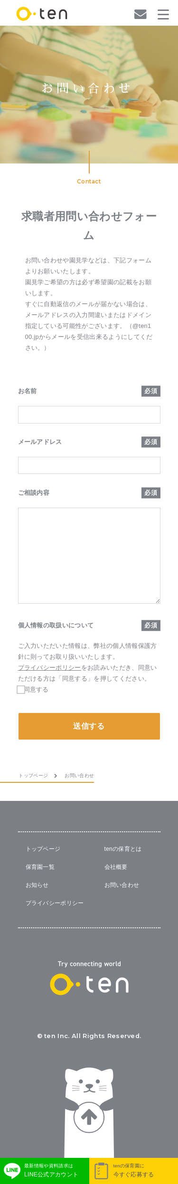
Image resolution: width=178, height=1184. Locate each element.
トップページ (43, 849)
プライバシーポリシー (49, 667)
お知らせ (37, 885)
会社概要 (116, 867)
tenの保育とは (123, 849)
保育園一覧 (40, 867)
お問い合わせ (122, 885)
